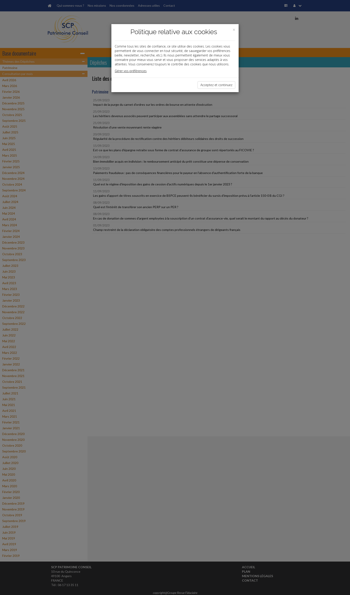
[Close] (234, 29)
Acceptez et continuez (216, 85)
